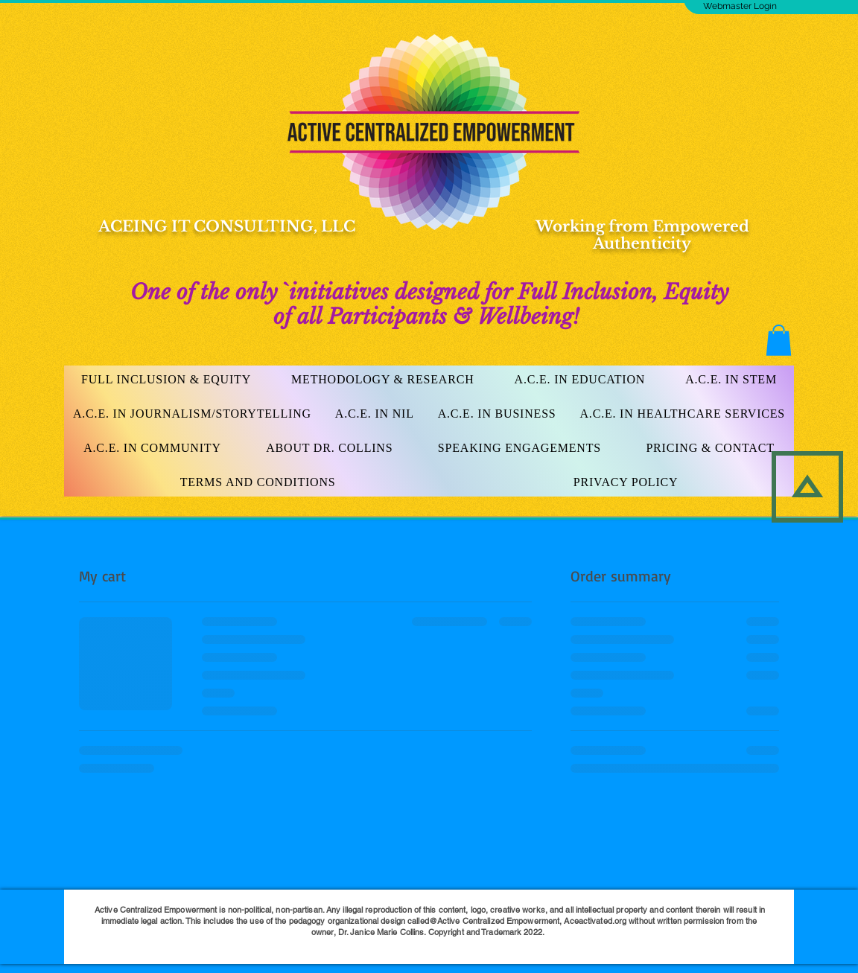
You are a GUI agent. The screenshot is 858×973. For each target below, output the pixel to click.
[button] (779, 340)
